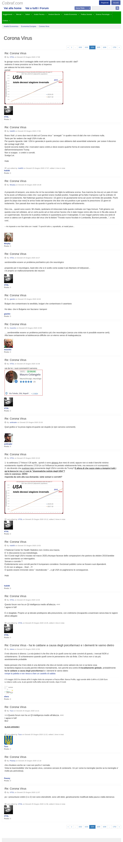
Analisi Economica (70, 14)
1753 (114, 47)
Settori (27, 14)
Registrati (104, 3)
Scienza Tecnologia (102, 14)
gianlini (12, 299)
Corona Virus (44, 26)
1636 (104, 47)
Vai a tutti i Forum (37, 8)
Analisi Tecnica (39, 14)
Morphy (12, 185)
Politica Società (86, 14)
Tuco (11, 711)
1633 (86, 47)
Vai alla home (12, 8)
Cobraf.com (12, 3)
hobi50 (12, 131)
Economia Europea (28, 26)
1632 (80, 47)
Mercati (18, 14)
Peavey (12, 761)
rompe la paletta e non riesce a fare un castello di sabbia (30, 673)
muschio (13, 328)
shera (12, 649)
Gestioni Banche (54, 14)
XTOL (12, 57)
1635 (98, 47)
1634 (92, 47)
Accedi (116, 3)
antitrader (13, 422)
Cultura (5, 21)
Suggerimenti (7, 14)
